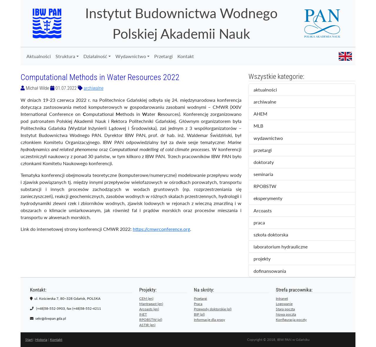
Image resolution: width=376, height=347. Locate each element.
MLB (263, 126)
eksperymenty (273, 198)
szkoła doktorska (275, 235)
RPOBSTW (270, 186)
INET (143, 314)
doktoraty (269, 162)
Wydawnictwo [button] (130, 56)
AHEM (264, 114)
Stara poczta (285, 309)
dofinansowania (274, 271)
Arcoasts (268, 211)
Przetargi (163, 56)
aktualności (270, 90)
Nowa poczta (286, 314)
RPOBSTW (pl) (150, 319)
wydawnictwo (272, 138)
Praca (198, 304)
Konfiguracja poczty (291, 319)
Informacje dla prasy (209, 319)
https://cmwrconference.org (161, 229)
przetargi (268, 150)
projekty (266, 259)
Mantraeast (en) (151, 304)
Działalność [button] (95, 56)
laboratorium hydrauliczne (284, 247)
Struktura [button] (65, 56)
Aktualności (38, 56)
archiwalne (93, 88)
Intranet (282, 298)
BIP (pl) (199, 314)
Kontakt (185, 56)
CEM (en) (146, 298)
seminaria (269, 174)
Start (29, 339)
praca (264, 223)
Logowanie (284, 304)
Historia (41, 339)
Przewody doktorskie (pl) (212, 309)
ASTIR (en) (147, 325)
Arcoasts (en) (149, 309)
